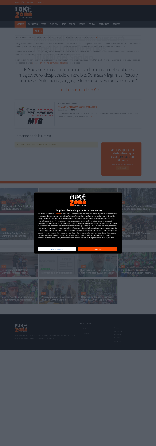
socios (58, 213)
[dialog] (78, 223)
